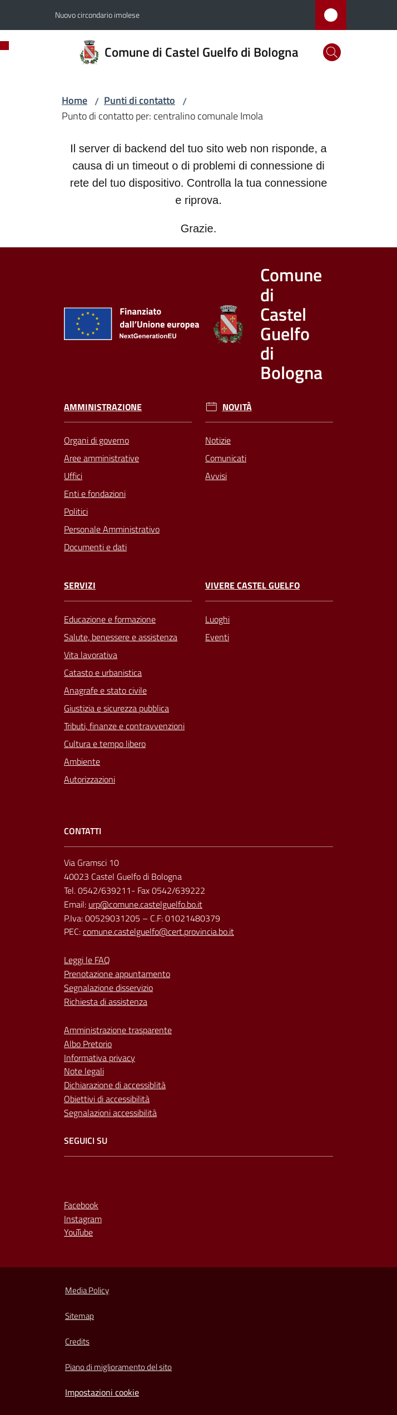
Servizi (80, 585)
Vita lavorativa (90, 654)
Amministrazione (103, 407)
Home (74, 100)
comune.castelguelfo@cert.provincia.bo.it (158, 931)
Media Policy (87, 1290)
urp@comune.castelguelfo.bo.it (145, 904)
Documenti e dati (95, 547)
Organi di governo (96, 440)
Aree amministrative (101, 458)
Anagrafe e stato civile (105, 690)
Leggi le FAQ (87, 959)
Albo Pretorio (88, 1043)
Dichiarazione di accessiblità (115, 1085)
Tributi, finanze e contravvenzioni (124, 726)
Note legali (84, 1071)
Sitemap (79, 1315)
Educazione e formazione (110, 619)
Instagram (83, 1218)
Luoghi (217, 619)
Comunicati (225, 458)
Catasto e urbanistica (103, 672)
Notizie (218, 440)
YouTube (78, 1232)
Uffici (73, 475)
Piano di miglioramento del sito (118, 1367)
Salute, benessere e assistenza (120, 637)
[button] (332, 52)
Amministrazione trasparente (118, 1030)
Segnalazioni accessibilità (110, 1112)
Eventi (217, 637)
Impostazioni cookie (102, 1392)
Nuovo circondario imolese (97, 15)
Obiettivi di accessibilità (107, 1098)
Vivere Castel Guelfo (252, 585)
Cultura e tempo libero (105, 743)
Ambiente (82, 761)
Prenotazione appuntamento (117, 973)
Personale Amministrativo (112, 529)
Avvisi (216, 475)
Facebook (81, 1205)
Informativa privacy (99, 1057)
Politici (76, 511)
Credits (77, 1341)
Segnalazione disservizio (108, 987)
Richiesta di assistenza (105, 1001)
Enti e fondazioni (95, 493)
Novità (237, 407)
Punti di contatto (139, 100)
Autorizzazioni (89, 779)
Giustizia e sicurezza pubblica (116, 708)
